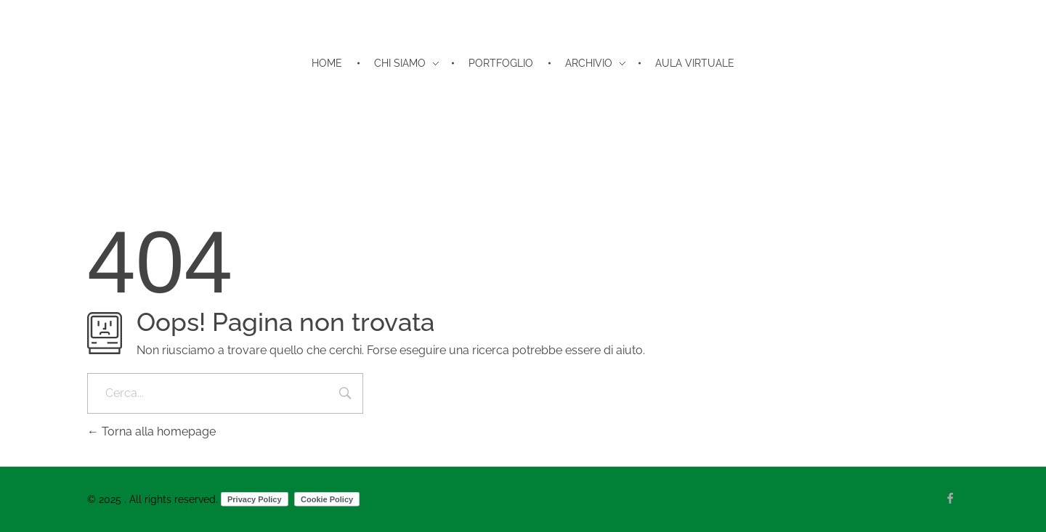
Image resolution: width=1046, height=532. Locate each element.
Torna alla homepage (151, 431)
